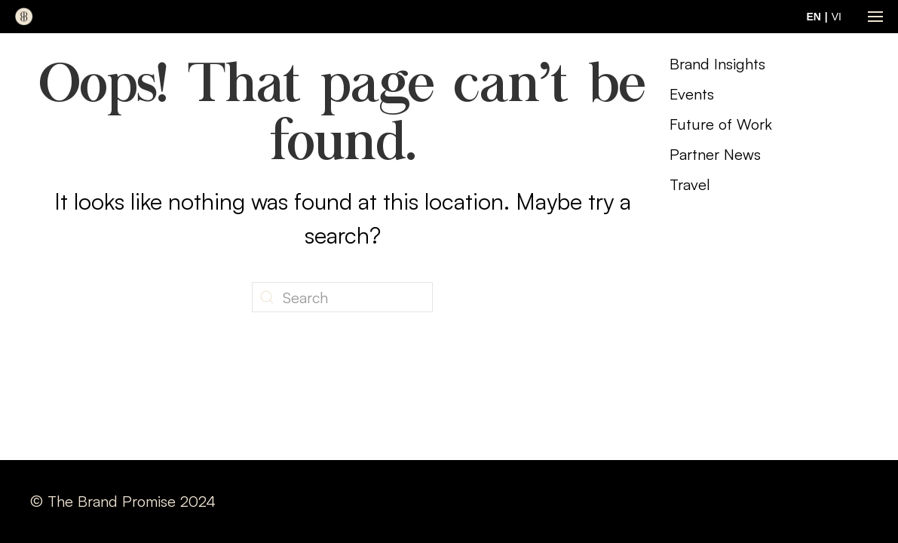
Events (692, 93)
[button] (875, 16)
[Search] (342, 297)
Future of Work (721, 124)
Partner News (715, 154)
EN (813, 17)
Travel (690, 184)
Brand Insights (717, 63)
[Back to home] (24, 17)
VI (836, 17)
